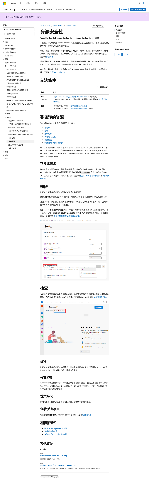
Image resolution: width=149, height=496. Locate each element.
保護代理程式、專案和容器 (55, 434)
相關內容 (119, 42)
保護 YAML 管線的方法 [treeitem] (16, 127)
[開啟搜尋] (139, 3)
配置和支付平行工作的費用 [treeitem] (16, 73)
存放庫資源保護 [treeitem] (12, 93)
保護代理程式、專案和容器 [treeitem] (18, 131)
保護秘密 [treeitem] (11, 138)
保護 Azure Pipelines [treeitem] (15, 121)
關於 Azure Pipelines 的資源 (55, 428)
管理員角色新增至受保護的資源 (67, 215)
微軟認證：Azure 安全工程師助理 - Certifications (58, 465)
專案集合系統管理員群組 (79, 108)
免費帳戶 (124, 9)
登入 (144, 3)
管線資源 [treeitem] (11, 141)
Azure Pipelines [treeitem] (10, 38)
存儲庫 (47, 127)
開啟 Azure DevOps (138, 9)
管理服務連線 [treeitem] (11, 87)
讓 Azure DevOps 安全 (63, 97)
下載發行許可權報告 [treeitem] (14, 83)
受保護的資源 (120, 33)
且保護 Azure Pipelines (79, 97)
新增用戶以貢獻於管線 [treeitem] (15, 76)
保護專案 (50, 56)
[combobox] (18, 29)
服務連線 (48, 133)
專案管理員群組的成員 (79, 106)
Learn (42, 26)
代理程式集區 (50, 136)
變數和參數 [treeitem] (12, 148)
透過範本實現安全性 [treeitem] (15, 145)
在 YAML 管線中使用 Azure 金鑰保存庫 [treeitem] (20, 105)
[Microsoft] (4, 3)
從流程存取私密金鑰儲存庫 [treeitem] (16, 110)
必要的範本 (86, 414)
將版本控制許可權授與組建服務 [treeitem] (18, 80)
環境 (46, 130)
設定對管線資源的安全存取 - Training (53, 456)
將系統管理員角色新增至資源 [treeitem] (17, 90)
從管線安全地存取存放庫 (90, 175)
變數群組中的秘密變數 (53, 142)
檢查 (117, 39)
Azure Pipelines (71, 26)
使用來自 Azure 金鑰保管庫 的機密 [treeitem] (19, 100)
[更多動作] (107, 26)
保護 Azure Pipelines (58, 72)
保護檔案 (48, 139)
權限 (117, 36)
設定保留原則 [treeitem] (11, 69)
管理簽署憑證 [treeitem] (11, 97)
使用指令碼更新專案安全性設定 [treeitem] (19, 124)
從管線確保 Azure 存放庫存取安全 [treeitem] (20, 134)
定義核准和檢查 (100, 297)
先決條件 (119, 30)
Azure (48, 26)
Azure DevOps (58, 26)
